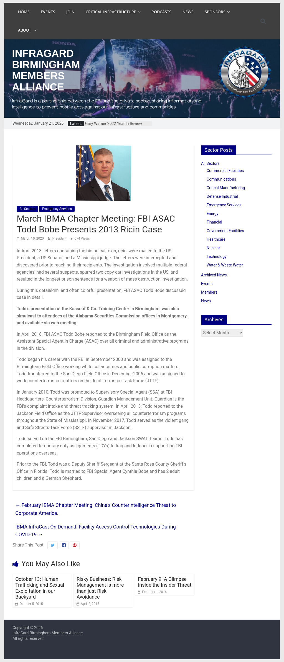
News (188, 11)
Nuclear (213, 248)
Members (209, 292)
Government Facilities (225, 231)
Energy (212, 213)
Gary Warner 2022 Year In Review (113, 123)
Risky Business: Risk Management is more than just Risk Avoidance (100, 588)
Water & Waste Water (225, 265)
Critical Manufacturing (226, 188)
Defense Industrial (222, 196)
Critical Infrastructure (111, 11)
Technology (217, 256)
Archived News (214, 275)
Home (24, 11)
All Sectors (27, 209)
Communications (221, 179)
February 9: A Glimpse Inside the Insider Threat (164, 582)
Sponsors (215, 11)
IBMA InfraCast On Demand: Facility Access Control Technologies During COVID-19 (95, 531)
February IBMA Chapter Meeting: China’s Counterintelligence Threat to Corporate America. (95, 509)
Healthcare (216, 239)
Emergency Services (57, 209)
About (25, 30)
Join (70, 11)
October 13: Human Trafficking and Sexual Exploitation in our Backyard (39, 588)
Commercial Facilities (225, 170)
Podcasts (161, 11)
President (59, 238)
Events (48, 11)
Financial (214, 222)
